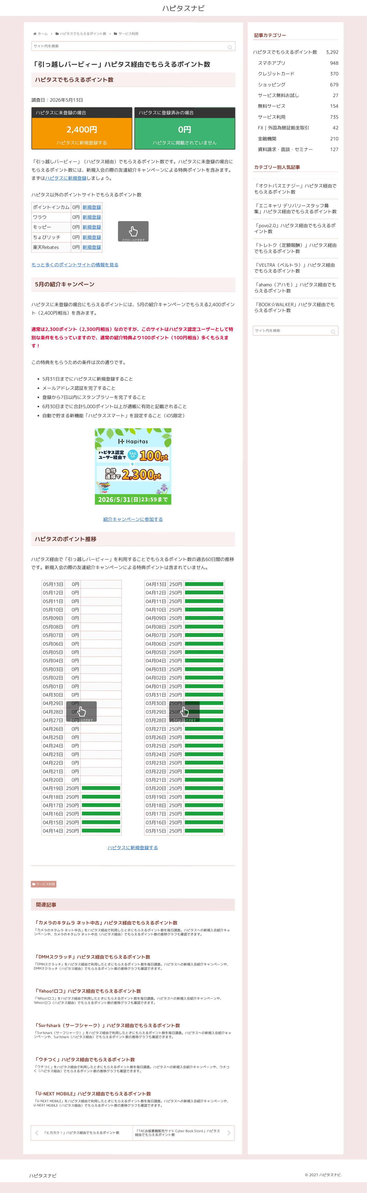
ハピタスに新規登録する (133, 848)
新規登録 (92, 207)
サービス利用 (43, 884)
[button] (230, 47)
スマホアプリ (298, 63)
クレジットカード (298, 74)
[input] (133, 46)
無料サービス (298, 106)
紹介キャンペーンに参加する (133, 519)
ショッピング (298, 85)
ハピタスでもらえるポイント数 (295, 52)
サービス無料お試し (298, 95)
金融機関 (298, 139)
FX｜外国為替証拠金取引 (298, 128)
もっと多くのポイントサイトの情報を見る (75, 265)
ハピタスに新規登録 (65, 178)
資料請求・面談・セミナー (298, 149)
